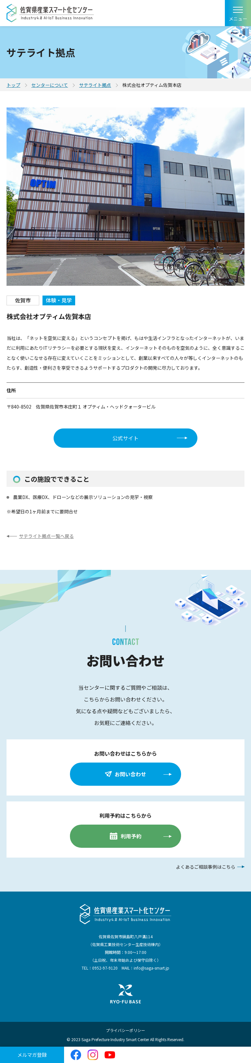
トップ (13, 85)
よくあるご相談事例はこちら (205, 866)
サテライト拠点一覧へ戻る (46, 536)
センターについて (49, 85)
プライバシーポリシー (125, 1030)
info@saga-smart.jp (151, 968)
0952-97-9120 (105, 968)
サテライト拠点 (95, 85)
